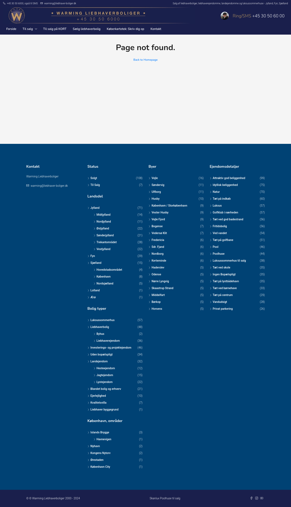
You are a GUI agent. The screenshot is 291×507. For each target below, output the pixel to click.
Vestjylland (104, 249)
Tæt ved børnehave (225, 288)
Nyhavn (95, 446)
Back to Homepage (145, 60)
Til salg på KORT (54, 29)
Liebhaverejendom (108, 340)
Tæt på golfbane (223, 240)
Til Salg (95, 185)
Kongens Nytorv (101, 453)
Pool (215, 246)
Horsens (157, 308)
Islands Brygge (100, 432)
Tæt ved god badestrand (228, 219)
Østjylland (103, 228)
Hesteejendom (106, 368)
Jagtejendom (105, 375)
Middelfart (158, 295)
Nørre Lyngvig (160, 281)
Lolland (95, 290)
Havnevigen (104, 439)
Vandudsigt (220, 301)
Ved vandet (220, 233)
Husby (156, 198)
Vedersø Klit (159, 233)
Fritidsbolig (220, 226)
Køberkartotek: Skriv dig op (125, 29)
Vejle (155, 178)
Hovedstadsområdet (109, 269)
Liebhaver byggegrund (105, 409)
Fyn (93, 256)
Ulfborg (156, 191)
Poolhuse (219, 253)
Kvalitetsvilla (98, 402)
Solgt (94, 178)
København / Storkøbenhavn (169, 205)
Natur (216, 191)
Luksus (217, 205)
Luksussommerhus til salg (229, 260)
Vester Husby (160, 212)
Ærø (93, 297)
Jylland (95, 207)
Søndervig (158, 185)
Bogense (157, 226)
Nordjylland (104, 221)
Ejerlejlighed (98, 395)
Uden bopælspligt (102, 354)
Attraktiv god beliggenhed (229, 178)
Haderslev (158, 267)
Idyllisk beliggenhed (225, 185)
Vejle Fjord (158, 219)
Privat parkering (223, 308)
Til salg (28, 29)
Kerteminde (159, 260)
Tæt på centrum (223, 295)
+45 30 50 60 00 (268, 16)
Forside (11, 29)
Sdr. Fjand (158, 246)
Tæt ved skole (221, 267)
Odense (156, 274)
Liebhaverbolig (100, 327)
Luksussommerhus (103, 320)
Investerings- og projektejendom (111, 347)
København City (100, 466)
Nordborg (157, 253)
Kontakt (156, 29)
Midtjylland (104, 214)
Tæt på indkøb (222, 198)
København (104, 276)
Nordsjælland (105, 283)
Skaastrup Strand (162, 288)
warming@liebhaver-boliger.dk (49, 185)
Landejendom (99, 361)
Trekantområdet (107, 242)
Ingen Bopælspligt (224, 274)
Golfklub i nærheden (225, 212)
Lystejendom (105, 382)
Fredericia (158, 240)
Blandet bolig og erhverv (106, 388)
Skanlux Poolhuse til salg (165, 498)
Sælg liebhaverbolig (86, 29)
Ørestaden (97, 459)
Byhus (100, 333)
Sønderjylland (105, 235)
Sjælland (96, 262)
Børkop (156, 301)
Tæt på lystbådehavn (226, 281)
